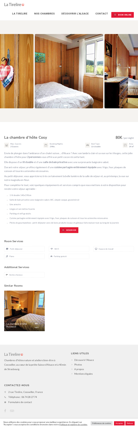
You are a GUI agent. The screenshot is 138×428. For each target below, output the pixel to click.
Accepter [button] (119, 423)
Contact (102, 16)
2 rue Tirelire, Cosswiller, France (23, 393)
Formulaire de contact (18, 403)
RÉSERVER (69, 231)
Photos (78, 365)
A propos (79, 370)
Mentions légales (83, 375)
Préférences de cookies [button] (101, 423)
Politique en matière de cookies (73, 424)
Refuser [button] (130, 423)
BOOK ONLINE (123, 16)
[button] (66, 107)
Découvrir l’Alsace (77, 16)
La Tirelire (24, 16)
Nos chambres (47, 16)
